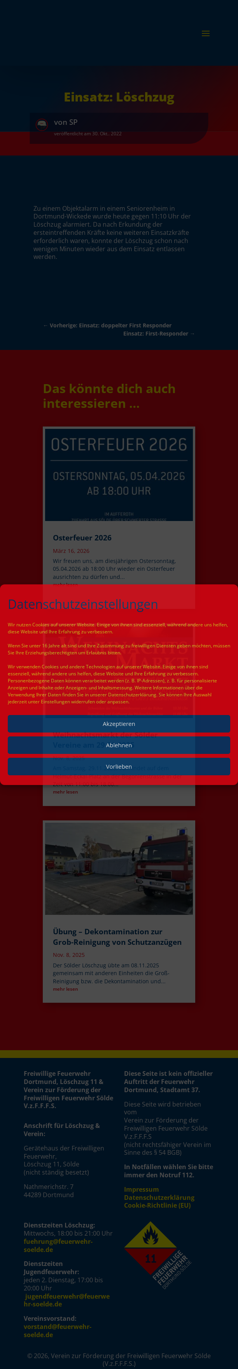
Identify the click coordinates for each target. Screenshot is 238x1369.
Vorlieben (119, 766)
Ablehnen (119, 745)
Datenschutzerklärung (132, 694)
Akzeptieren (119, 723)
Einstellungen (55, 701)
